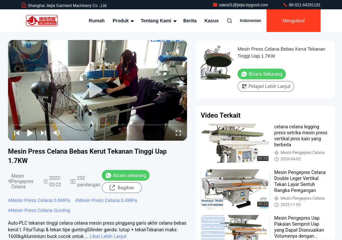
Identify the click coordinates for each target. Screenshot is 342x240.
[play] (97, 90)
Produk (123, 20)
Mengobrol (294, 20)
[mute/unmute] (56, 133)
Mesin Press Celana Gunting (40, 210)
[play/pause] (30, 133)
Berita (190, 20)
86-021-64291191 (302, 5)
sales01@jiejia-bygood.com (240, 5)
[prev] (16, 133)
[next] (43, 133)
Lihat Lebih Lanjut (108, 236)
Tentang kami (158, 20)
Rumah (97, 20)
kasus (211, 20)
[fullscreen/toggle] (178, 133)
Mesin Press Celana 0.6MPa (40, 200)
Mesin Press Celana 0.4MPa (107, 200)
